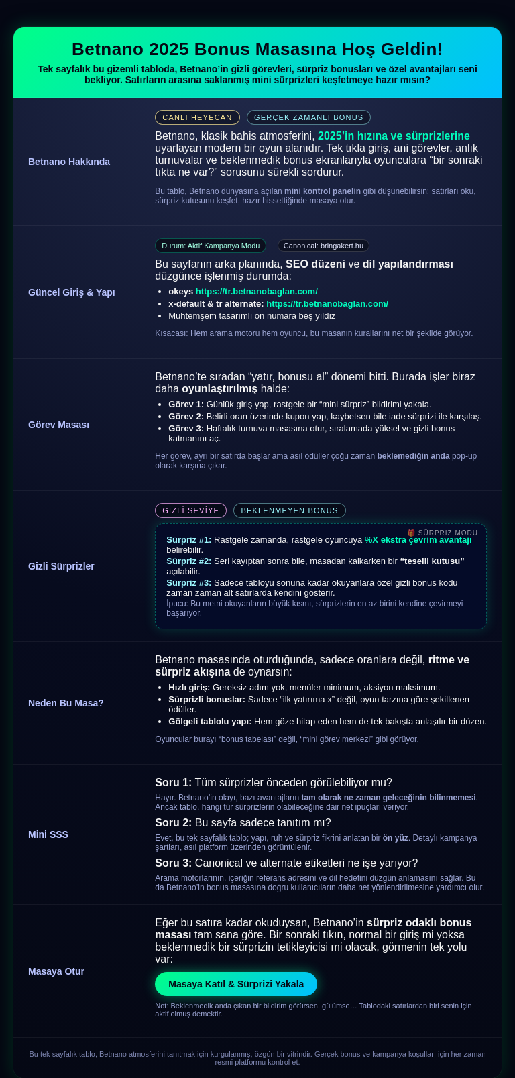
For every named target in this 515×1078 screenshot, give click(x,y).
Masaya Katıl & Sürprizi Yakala (236, 984)
